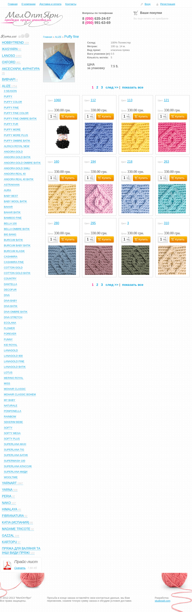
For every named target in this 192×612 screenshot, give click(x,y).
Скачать (20, 568)
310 (166, 223)
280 (56, 223)
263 (166, 161)
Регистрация (167, 4)
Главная (12, 4)
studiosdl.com (162, 600)
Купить (69, 116)
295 (93, 223)
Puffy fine (71, 37)
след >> (112, 87)
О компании (28, 4)
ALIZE (58, 37)
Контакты (70, 4)
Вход (147, 4)
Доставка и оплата (50, 4)
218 (129, 161)
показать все (132, 87)
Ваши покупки (151, 12)
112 (93, 100)
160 (56, 161)
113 (129, 100)
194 (93, 161)
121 (166, 100)
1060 (57, 100)
